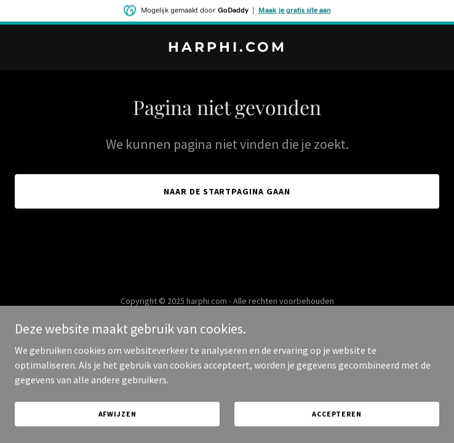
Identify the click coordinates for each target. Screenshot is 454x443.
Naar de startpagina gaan (227, 191)
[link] (227, 48)
